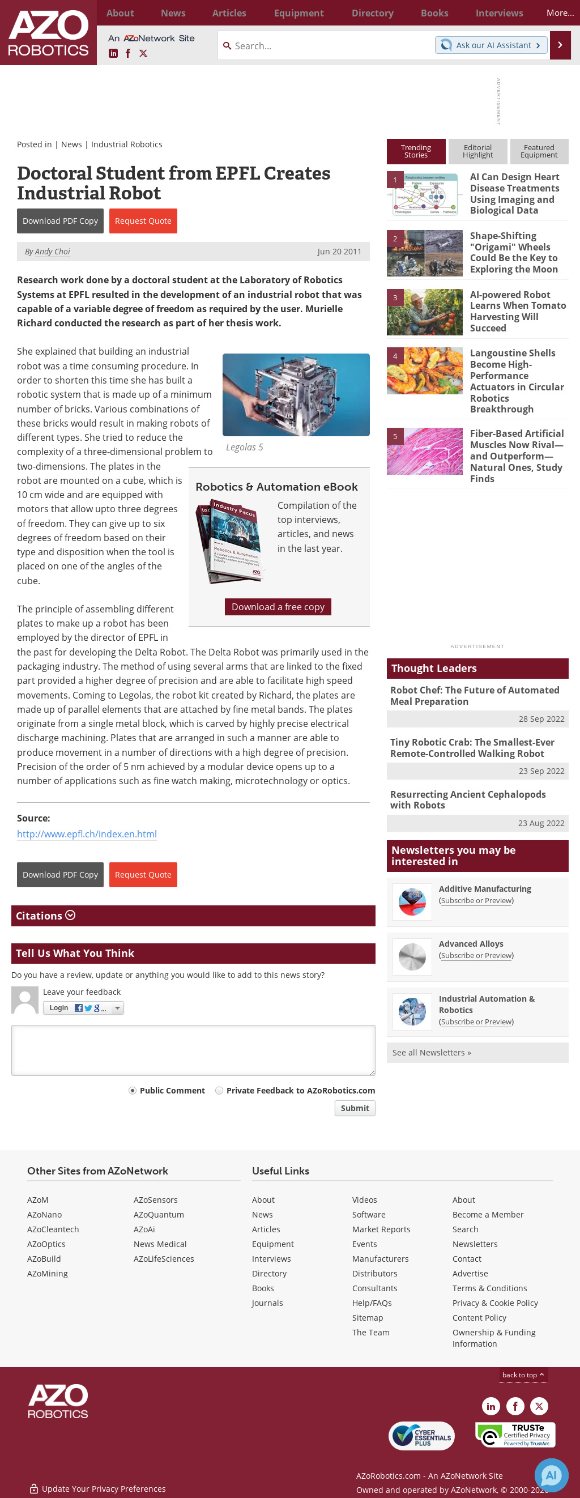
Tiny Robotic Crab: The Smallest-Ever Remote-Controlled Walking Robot (469, 723)
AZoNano (44, 1214)
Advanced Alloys (471, 915)
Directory (269, 1273)
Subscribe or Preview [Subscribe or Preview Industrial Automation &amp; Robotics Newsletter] (476, 994)
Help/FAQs (372, 1302)
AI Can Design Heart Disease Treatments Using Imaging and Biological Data (512, 191)
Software (369, 1214)
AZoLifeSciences (164, 1258)
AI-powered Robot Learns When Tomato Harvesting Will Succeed (515, 309)
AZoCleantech (53, 1229)
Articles (266, 1229)
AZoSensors (156, 1199)
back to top (523, 1375)
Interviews (271, 1258)
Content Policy (479, 1317)
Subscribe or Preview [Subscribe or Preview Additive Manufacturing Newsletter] (476, 872)
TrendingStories (416, 151)
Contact (467, 1258)
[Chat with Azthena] (552, 1475)
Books (263, 1288)
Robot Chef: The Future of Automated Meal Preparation (470, 673)
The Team (371, 1332)
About (263, 1199)
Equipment (273, 1244)
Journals (267, 1302)
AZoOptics (46, 1244)
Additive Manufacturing (485, 861)
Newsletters (475, 1244)
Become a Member (488, 1214)
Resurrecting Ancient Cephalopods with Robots (475, 773)
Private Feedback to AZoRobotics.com (301, 1090)
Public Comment (172, 1090)
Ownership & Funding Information (494, 1338)
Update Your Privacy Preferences (97, 1483)
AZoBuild (44, 1258)
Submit (355, 1108)
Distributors (375, 1273)
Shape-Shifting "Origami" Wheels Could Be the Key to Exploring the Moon (512, 250)
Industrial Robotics (127, 144)
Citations (45, 915)
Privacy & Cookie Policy (495, 1302)
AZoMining (47, 1273)
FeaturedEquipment (539, 151)
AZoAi (144, 1229)
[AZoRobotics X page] (143, 54)
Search (466, 1229)
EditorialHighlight (478, 151)
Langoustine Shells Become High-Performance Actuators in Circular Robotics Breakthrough (519, 373)
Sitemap (367, 1317)
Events (364, 1244)
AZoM (38, 1199)
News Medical (160, 1244)
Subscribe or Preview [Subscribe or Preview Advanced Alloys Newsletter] (476, 927)
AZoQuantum (159, 1214)
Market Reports (381, 1229)
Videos (364, 1199)
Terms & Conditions (490, 1288)
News (71, 144)
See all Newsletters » (432, 1024)
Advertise (470, 1273)
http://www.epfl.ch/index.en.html (87, 834)
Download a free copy (278, 607)
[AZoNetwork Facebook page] (128, 54)
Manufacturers (380, 1258)
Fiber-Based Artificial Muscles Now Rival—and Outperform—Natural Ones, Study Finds (515, 437)
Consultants (375, 1288)
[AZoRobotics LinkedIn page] (113, 54)
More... (552, 12)
